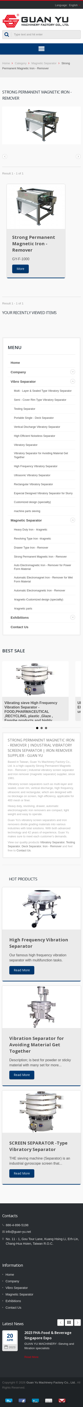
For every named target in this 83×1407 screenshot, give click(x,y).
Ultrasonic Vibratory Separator (32, 475)
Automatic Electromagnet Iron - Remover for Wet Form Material (43, 579)
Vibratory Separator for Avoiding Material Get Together (41, 455)
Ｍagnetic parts (23, 608)
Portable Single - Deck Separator (34, 417)
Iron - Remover (52, 846)
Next (77, 1322)
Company (18, 372)
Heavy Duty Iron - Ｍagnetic (30, 529)
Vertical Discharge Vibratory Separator (37, 426)
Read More (22, 970)
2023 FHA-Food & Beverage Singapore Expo (47, 1335)
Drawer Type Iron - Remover (31, 547)
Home (6, 63)
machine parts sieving (27, 511)
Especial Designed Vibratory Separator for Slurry (43, 493)
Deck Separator (31, 846)
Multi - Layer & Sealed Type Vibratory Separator (43, 390)
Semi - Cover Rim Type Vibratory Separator (40, 399)
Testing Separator (24, 408)
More (20, 269)
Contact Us (19, 627)
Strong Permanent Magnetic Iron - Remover (33, 243)
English (73, 5)
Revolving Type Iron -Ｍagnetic (32, 538)
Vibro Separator (23, 381)
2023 (9, 1347)
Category (21, 63)
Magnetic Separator (43, 63)
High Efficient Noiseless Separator (34, 435)
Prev (60, 1322)
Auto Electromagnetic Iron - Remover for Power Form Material (42, 567)
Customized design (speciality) (32, 502)
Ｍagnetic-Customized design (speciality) (38, 599)
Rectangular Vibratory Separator (33, 484)
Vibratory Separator (25, 444)
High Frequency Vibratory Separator (36, 466)
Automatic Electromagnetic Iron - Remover (39, 590)
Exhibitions (20, 617)
